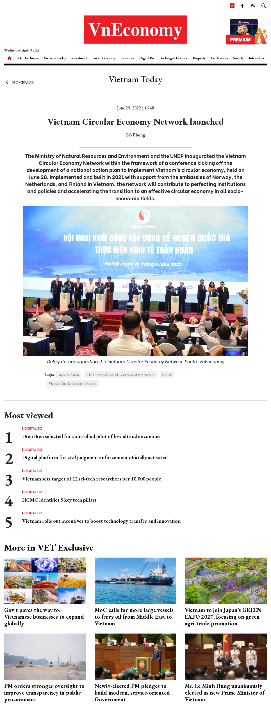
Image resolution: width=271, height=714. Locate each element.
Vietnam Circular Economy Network (72, 383)
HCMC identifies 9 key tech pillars (59, 500)
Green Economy (104, 57)
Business (127, 57)
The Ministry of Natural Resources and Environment (120, 374)
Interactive (257, 57)
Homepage (19, 82)
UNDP (167, 374)
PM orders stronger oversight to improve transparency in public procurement (44, 692)
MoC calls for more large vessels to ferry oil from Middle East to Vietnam (134, 616)
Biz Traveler (219, 57)
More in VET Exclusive (49, 547)
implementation (68, 374)
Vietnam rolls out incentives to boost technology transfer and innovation (101, 521)
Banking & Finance (173, 57)
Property (199, 57)
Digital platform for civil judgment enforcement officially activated (95, 457)
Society (238, 57)
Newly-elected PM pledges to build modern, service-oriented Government (132, 692)
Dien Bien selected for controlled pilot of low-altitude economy (91, 436)
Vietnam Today (55, 57)
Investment (79, 57)
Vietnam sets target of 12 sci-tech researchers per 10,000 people (91, 478)
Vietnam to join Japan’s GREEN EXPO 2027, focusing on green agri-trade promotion (223, 616)
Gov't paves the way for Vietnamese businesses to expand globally (44, 616)
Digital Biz (146, 57)
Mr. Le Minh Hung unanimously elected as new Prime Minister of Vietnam (224, 692)
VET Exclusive (27, 57)
